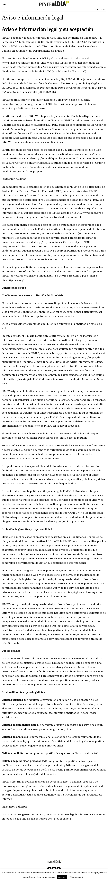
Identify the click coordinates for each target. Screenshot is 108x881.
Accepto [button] (62, 877)
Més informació (76, 877)
